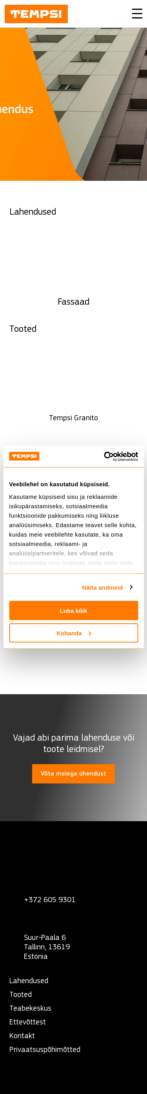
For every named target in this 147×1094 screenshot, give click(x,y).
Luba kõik (73, 610)
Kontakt (22, 1035)
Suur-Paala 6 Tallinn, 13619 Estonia (47, 947)
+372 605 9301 (50, 899)
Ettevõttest (27, 1021)
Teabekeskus (30, 1008)
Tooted (20, 994)
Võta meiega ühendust (73, 774)
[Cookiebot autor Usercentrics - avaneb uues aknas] (104, 456)
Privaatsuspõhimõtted (44, 1049)
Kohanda (73, 632)
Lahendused (28, 980)
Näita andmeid (102, 587)
